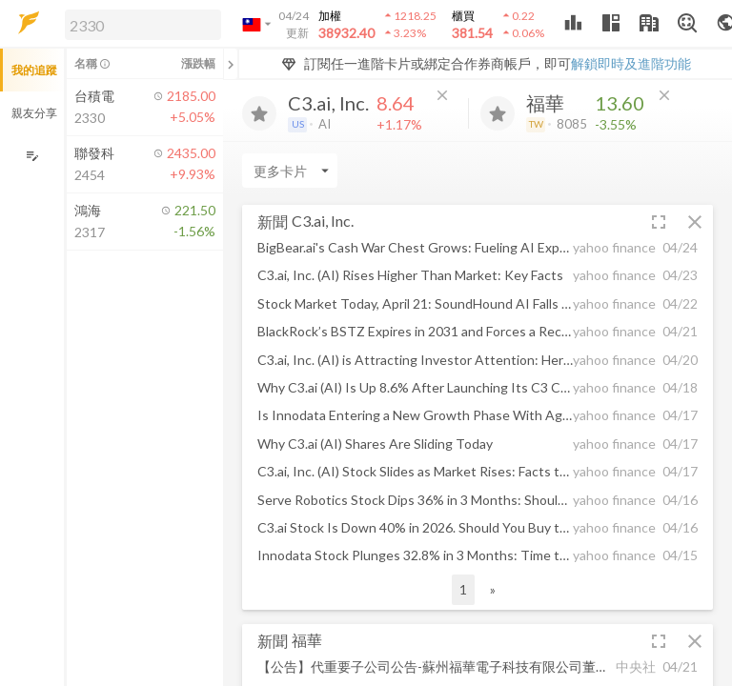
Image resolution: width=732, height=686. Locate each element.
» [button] (493, 589)
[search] (143, 25)
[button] (139, 24)
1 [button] (463, 589)
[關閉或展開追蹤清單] (230, 64)
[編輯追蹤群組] (32, 155)
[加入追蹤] (259, 113)
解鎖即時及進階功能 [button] (631, 63)
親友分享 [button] (34, 113)
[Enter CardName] (289, 170)
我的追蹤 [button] (34, 70)
